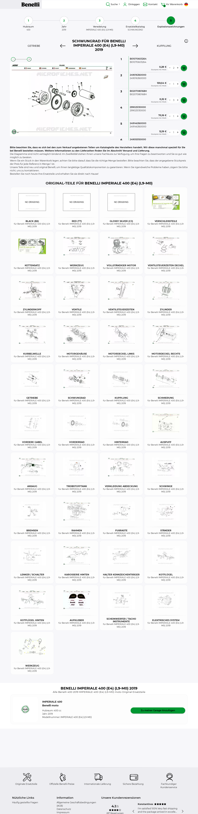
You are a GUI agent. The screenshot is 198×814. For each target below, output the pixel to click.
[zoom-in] (29, 59)
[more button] (178, 68)
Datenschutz (64, 809)
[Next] (135, 46)
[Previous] (63, 46)
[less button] (170, 68)
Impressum (63, 812)
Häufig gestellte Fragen (25, 802)
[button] (186, 41)
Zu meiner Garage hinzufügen (158, 710)
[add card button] (184, 68)
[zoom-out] (13, 59)
